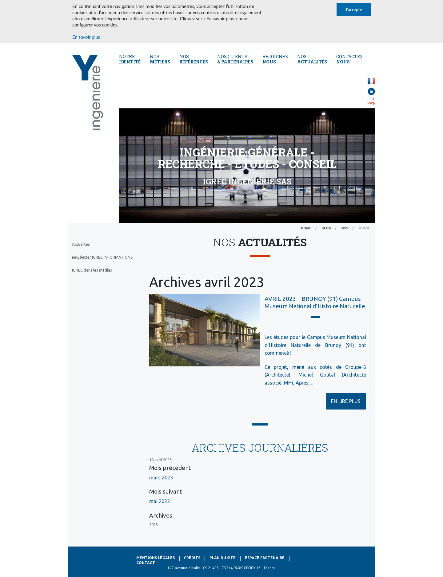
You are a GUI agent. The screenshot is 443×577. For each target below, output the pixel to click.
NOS (312, 59)
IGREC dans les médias (92, 270)
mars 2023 (161, 477)
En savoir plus (86, 37)
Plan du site (223, 558)
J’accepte (353, 9)
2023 (345, 228)
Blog (326, 228)
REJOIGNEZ (275, 59)
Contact (145, 563)
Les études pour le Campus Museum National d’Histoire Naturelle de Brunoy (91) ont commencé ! (315, 345)
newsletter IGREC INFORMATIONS (102, 257)
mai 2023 (159, 501)
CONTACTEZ (349, 59)
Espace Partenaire (265, 558)
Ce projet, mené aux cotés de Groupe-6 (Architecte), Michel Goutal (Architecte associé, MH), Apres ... (315, 374)
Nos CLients (235, 59)
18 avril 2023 (160, 460)
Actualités (81, 244)
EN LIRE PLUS (346, 401)
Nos (160, 59)
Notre (130, 59)
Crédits (192, 558)
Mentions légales (155, 558)
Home (306, 228)
